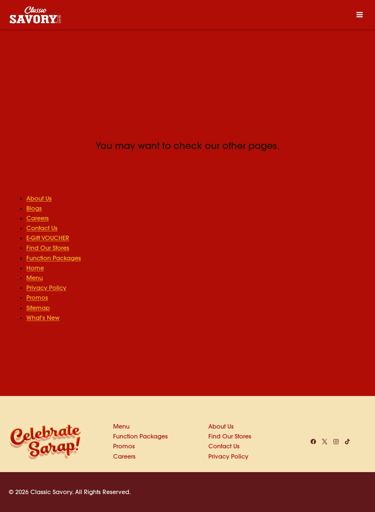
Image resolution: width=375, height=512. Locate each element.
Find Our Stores (47, 247)
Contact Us (41, 228)
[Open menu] (359, 14)
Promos (37, 297)
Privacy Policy (46, 287)
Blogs (34, 208)
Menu (34, 277)
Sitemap (38, 307)
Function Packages (53, 258)
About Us (39, 198)
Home (35, 268)
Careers (37, 218)
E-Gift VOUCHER (47, 238)
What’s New (43, 317)
